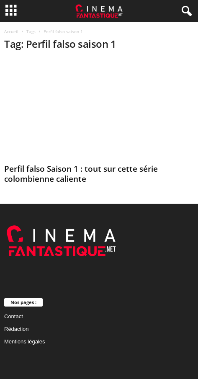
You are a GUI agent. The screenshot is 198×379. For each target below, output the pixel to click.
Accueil (11, 31)
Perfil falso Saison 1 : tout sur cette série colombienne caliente (81, 173)
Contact (13, 316)
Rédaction (16, 329)
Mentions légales (24, 341)
